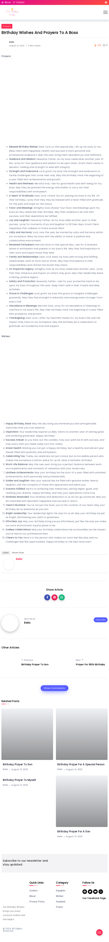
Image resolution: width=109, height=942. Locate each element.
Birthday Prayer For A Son (73, 831)
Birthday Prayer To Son (34, 664)
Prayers (7, 26)
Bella (11, 42)
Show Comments (54, 688)
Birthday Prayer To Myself (19, 780)
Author (6, 553)
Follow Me (101, 620)
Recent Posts (18, 553)
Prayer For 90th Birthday (90, 664)
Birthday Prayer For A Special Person (80, 764)
